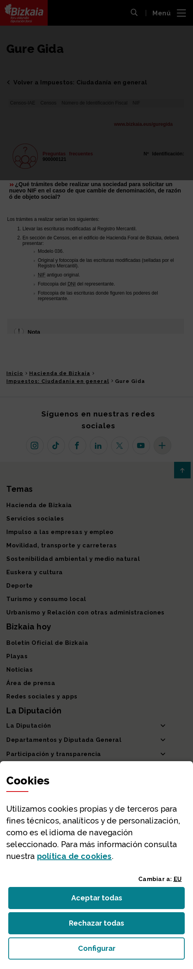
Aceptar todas (103, 900)
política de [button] (74, 856)
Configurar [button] (131, 950)
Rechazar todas (102, 925)
